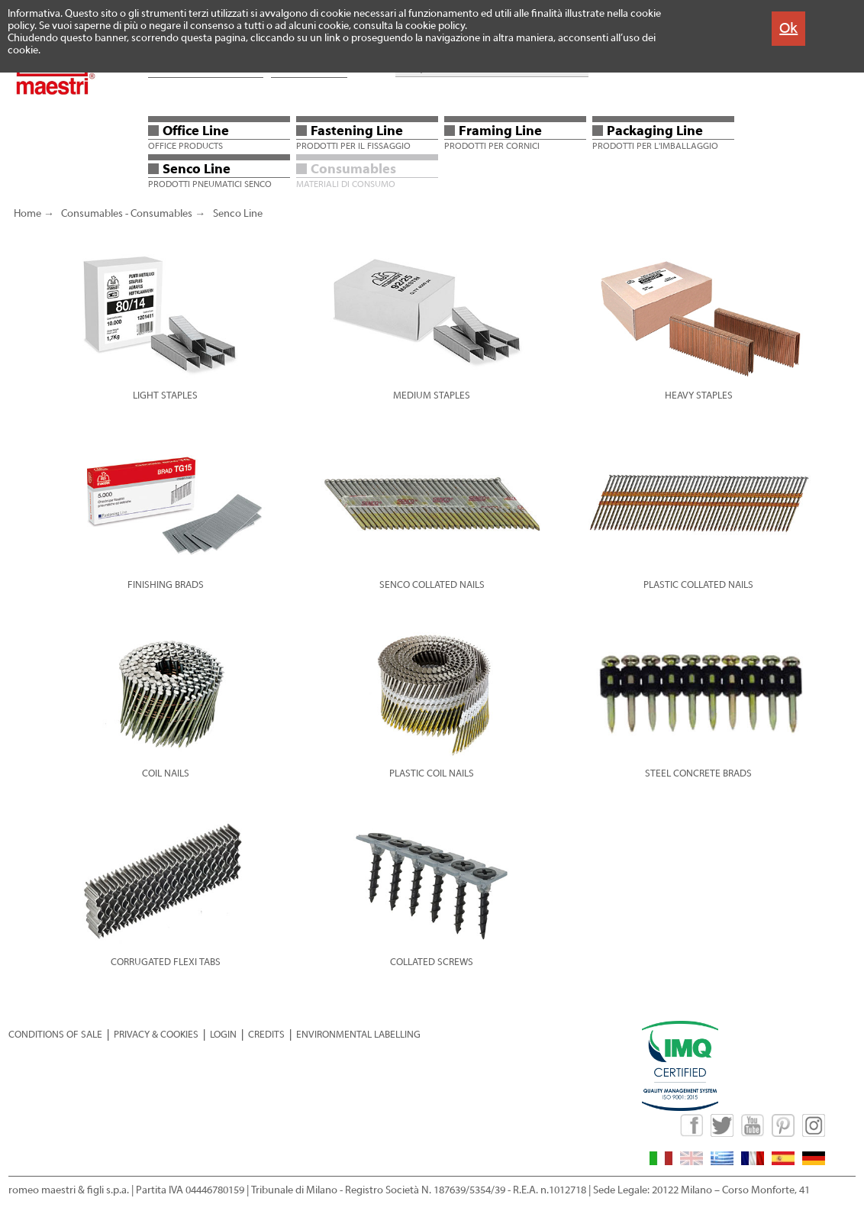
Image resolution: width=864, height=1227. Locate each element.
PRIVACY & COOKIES (156, 1034)
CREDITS (266, 1034)
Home (27, 214)
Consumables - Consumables (126, 214)
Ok (788, 28)
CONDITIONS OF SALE (55, 1034)
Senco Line (238, 214)
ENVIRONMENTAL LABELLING (358, 1034)
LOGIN (223, 1034)
